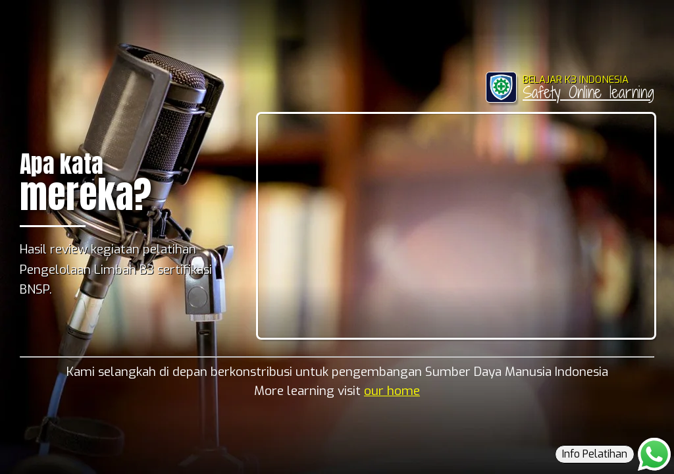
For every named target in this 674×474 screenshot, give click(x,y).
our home (392, 390)
